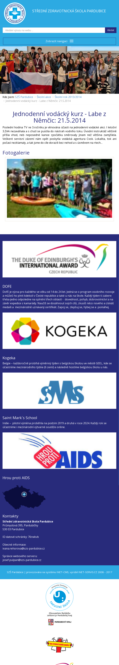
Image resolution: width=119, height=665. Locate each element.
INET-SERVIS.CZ (87, 572)
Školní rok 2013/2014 (68, 97)
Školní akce (44, 97)
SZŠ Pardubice (24, 97)
